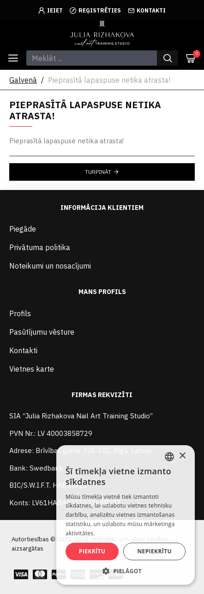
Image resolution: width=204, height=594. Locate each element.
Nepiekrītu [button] (154, 551)
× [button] (182, 456)
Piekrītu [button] (92, 551)
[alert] (125, 515)
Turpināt (98, 171)
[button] (126, 571)
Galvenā (23, 80)
